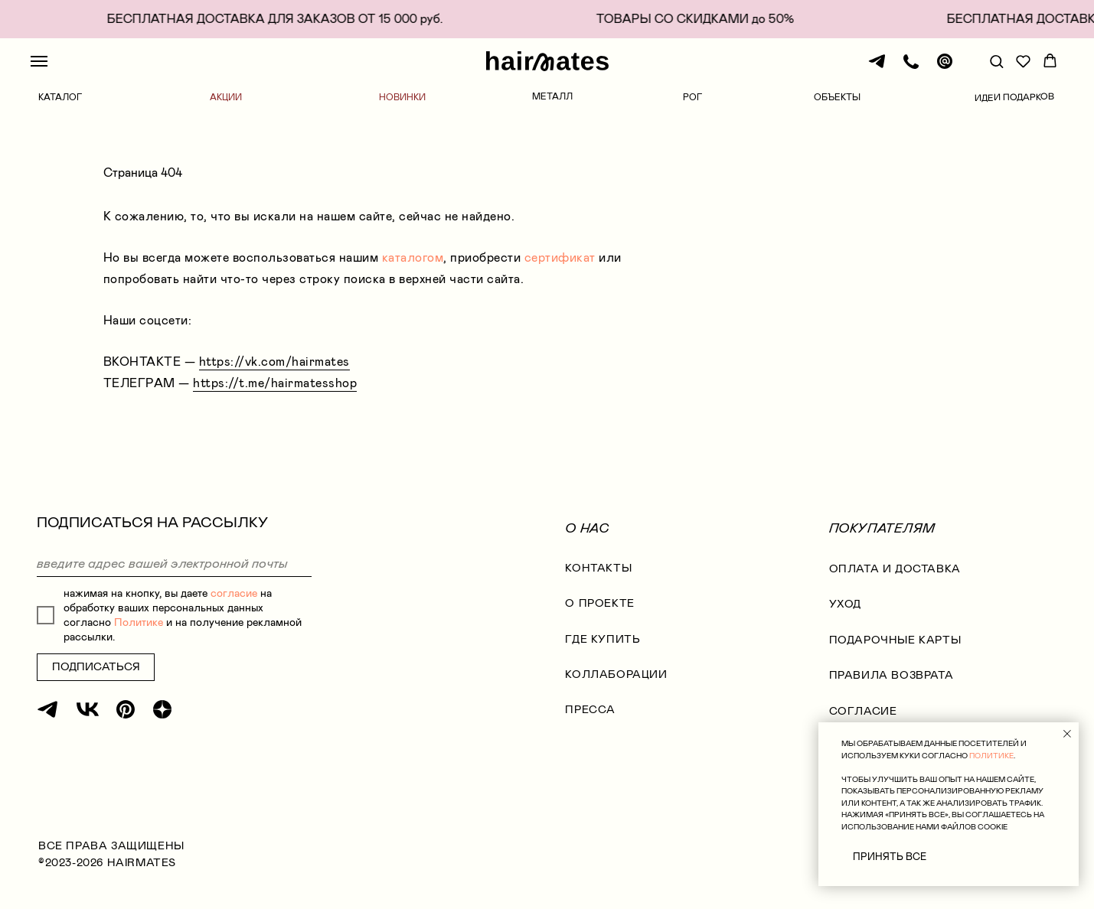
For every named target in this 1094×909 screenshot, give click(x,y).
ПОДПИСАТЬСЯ (96, 667)
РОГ (692, 97)
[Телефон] (911, 68)
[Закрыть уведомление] (1067, 733)
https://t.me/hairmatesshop (275, 383)
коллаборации (616, 674)
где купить (602, 639)
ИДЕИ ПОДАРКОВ (1014, 97)
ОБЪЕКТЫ (837, 97)
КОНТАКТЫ (598, 568)
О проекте (599, 603)
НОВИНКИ (402, 97)
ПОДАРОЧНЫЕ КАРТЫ (895, 640)
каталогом (413, 257)
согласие (234, 593)
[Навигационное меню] (39, 61)
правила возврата (891, 675)
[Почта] (944, 68)
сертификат (560, 257)
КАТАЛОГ (60, 97)
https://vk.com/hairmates (274, 362)
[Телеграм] (877, 68)
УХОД (845, 604)
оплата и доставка (895, 569)
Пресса (590, 709)
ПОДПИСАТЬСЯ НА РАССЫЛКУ (152, 522)
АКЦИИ (226, 97)
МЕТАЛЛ (552, 96)
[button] (996, 61)
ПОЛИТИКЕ (991, 756)
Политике (138, 622)
